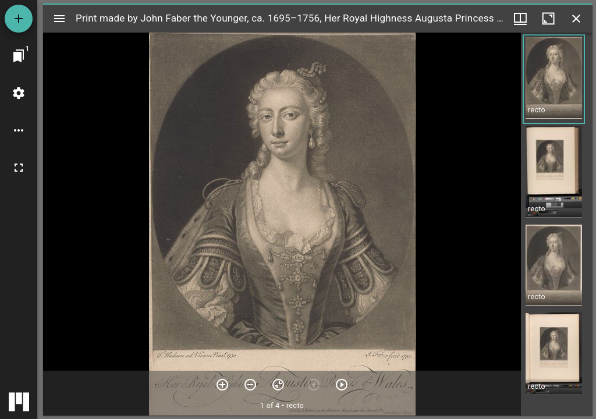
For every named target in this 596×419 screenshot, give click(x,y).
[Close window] (576, 19)
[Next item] (342, 385)
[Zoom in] (222, 385)
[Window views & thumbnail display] (520, 19)
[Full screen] (19, 168)
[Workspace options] (19, 130)
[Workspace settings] (19, 93)
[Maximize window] (548, 19)
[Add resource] (19, 19)
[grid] (557, 224)
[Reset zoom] (278, 385)
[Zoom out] (250, 385)
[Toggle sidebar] (59, 19)
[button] (554, 79)
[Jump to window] (19, 56)
